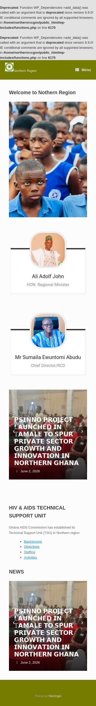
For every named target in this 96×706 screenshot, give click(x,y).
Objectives (32, 547)
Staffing (29, 552)
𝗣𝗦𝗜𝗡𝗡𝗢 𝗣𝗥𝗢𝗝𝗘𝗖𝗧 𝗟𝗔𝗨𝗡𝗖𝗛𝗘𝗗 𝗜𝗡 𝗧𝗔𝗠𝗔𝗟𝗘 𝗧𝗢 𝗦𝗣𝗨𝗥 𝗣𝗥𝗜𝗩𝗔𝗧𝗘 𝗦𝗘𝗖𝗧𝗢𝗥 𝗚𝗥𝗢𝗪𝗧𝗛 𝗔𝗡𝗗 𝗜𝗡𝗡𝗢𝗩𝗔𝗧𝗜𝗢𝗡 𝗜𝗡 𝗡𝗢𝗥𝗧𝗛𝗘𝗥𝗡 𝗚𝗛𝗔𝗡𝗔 (46, 441)
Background (33, 541)
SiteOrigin (54, 696)
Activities (30, 557)
